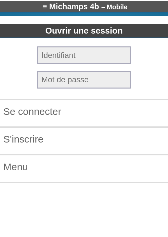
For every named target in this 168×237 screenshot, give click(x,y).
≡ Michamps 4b (84, 6)
